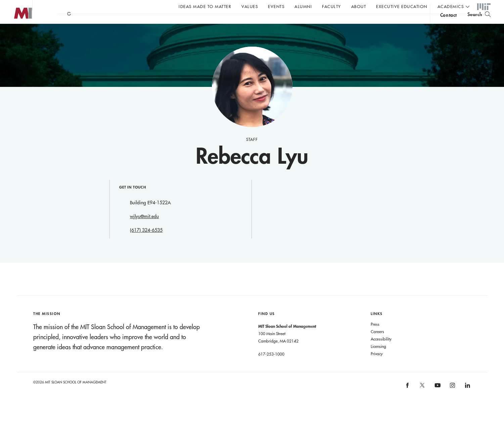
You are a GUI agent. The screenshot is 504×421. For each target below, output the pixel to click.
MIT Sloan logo (17, 33)
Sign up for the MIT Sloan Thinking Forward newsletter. (227, 24)
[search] (479, 23)
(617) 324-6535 (146, 244)
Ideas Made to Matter (205, 6)
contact (448, 24)
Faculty (331, 6)
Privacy (377, 367)
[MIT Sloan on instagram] (452, 400)
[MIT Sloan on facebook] (408, 400)
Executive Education (401, 6)
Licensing (378, 359)
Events (276, 6)
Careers (377, 345)
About (358, 6)
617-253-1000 (271, 367)
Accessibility (381, 352)
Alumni (303, 6)
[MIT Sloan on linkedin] (466, 400)
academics (451, 6)
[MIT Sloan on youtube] (436, 402)
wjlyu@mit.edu (144, 230)
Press (375, 337)
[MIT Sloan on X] (422, 401)
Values (249, 6)
